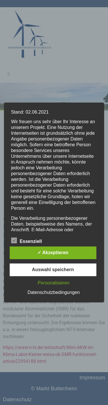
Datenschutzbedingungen (53, 292)
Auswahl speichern (53, 269)
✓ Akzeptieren (53, 252)
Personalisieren (53, 283)
